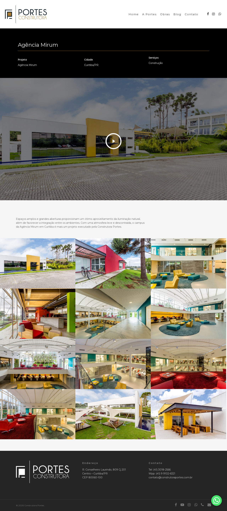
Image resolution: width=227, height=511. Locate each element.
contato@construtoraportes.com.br (170, 477)
